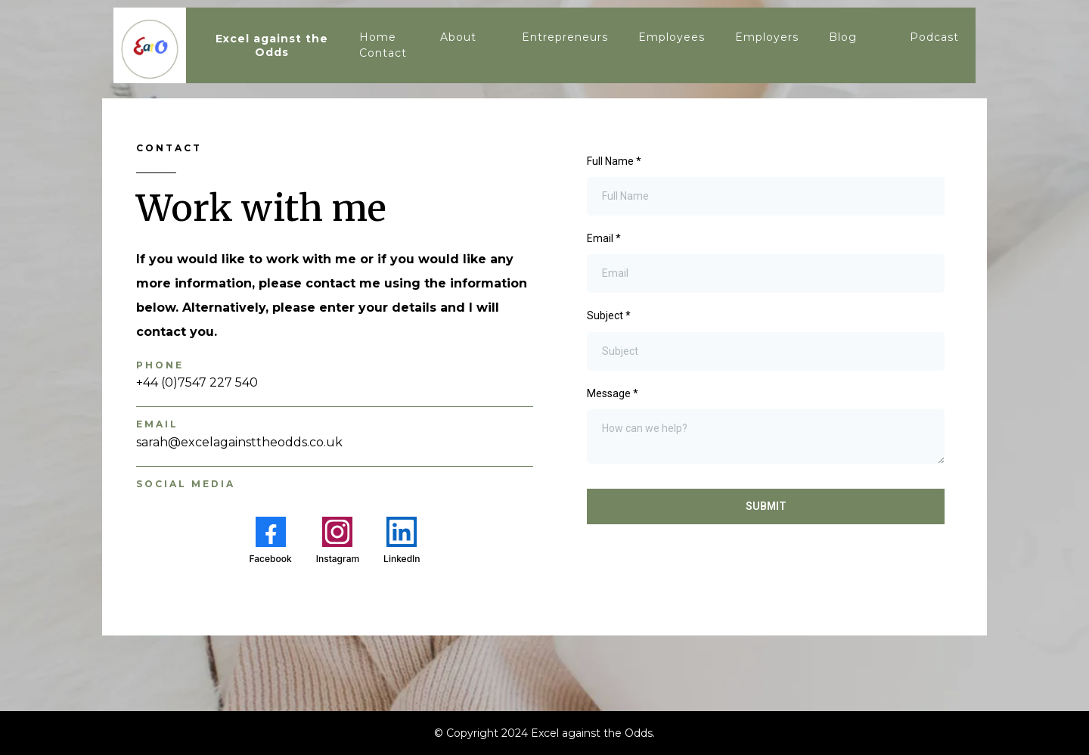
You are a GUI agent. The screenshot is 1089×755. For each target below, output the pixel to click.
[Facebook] (270, 540)
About (458, 37)
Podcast (934, 37)
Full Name (614, 161)
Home (377, 37)
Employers (767, 37)
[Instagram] (337, 540)
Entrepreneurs (565, 37)
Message (612, 393)
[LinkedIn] (401, 540)
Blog (843, 37)
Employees (671, 37)
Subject (609, 315)
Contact (383, 53)
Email (604, 238)
